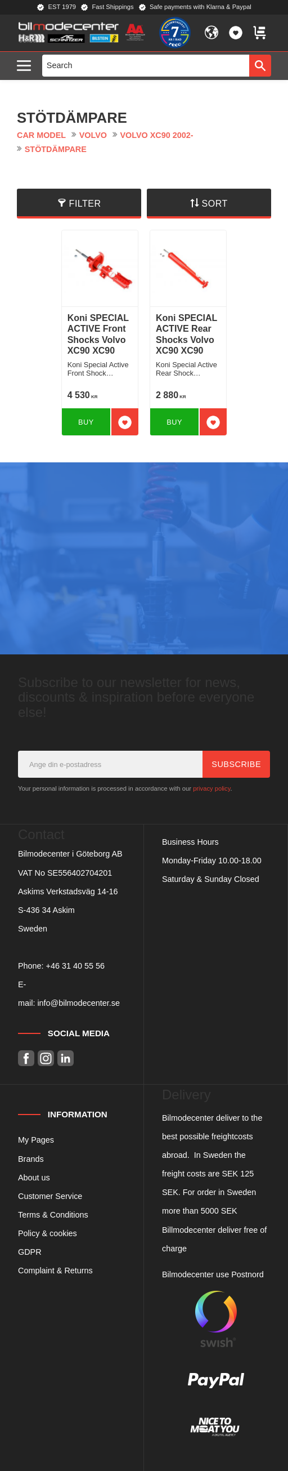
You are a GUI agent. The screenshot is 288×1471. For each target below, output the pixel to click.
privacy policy (211, 788)
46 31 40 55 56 (78, 965)
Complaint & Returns (55, 1270)
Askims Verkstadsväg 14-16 (68, 891)
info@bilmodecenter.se (78, 1003)
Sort (215, 203)
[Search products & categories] (146, 65)
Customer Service (50, 1196)
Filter (85, 203)
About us (34, 1177)
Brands (31, 1159)
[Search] (260, 65)
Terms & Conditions (53, 1214)
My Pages (36, 1139)
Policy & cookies (47, 1233)
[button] (27, 66)
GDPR (30, 1251)
